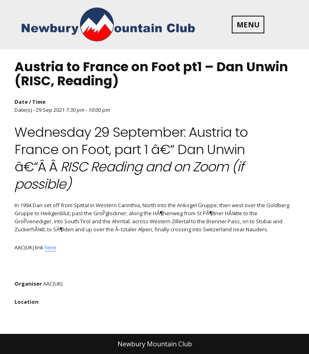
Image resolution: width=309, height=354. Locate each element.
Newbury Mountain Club (154, 344)
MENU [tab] (248, 24)
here (50, 247)
